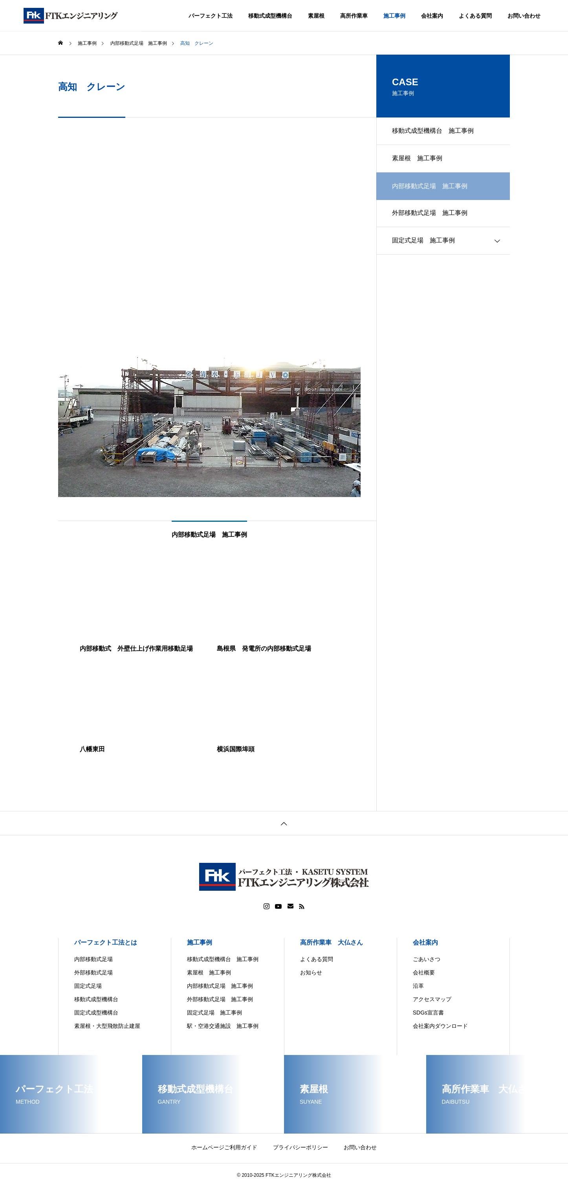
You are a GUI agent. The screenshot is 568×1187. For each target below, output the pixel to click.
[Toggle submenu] (497, 241)
